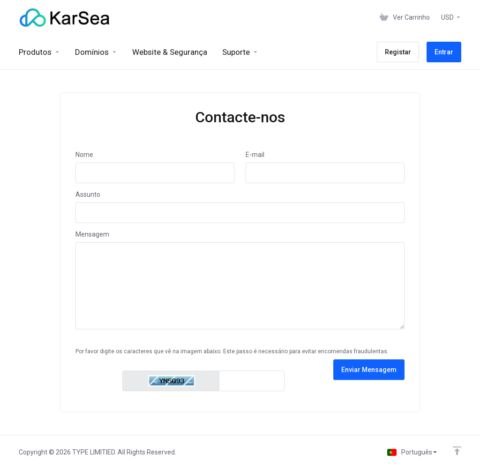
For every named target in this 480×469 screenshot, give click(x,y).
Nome (84, 154)
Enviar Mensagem (369, 369)
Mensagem (92, 234)
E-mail (255, 154)
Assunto (87, 194)
